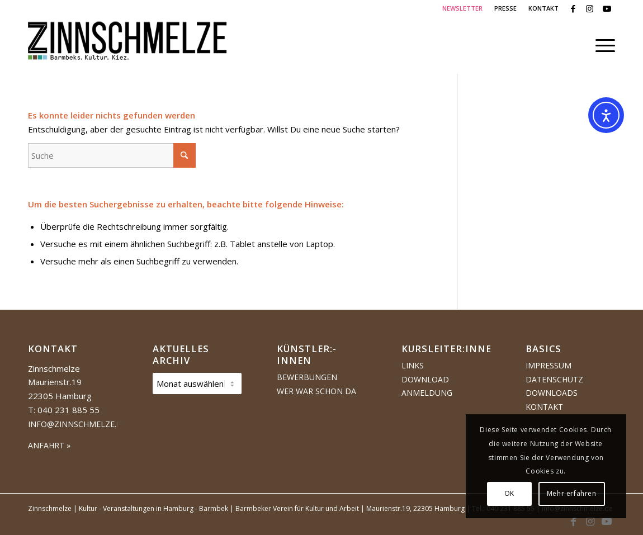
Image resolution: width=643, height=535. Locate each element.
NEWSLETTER (462, 8)
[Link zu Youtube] (606, 8)
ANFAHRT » (49, 445)
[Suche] (112, 155)
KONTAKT (543, 8)
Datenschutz (554, 379)
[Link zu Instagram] (589, 8)
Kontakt (544, 406)
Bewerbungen (307, 377)
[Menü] (601, 45)
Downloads (552, 392)
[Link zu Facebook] (573, 8)
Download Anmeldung (426, 386)
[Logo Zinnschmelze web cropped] (128, 45)
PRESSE (505, 8)
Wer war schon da (316, 391)
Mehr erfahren (572, 493)
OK (509, 493)
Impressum (548, 365)
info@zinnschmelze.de (77, 424)
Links (412, 365)
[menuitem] (463, 8)
